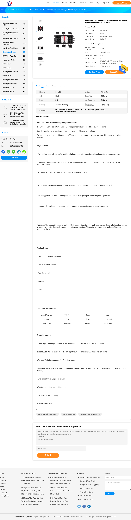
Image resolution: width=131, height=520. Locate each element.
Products (3, 480)
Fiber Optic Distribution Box (14, 33)
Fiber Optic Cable (14, 91)
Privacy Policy (4, 496)
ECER (114, 517)
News (2, 487)
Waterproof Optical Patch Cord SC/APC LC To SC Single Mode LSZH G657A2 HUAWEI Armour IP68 (32, 491)
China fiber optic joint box (23, 517)
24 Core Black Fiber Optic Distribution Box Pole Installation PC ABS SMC (61, 491)
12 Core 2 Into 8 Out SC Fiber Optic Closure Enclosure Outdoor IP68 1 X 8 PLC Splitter (18, 107)
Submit (48, 455)
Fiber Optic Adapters (14, 84)
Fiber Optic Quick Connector (14, 43)
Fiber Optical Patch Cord (14, 29)
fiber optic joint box (69, 414)
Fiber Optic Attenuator (14, 80)
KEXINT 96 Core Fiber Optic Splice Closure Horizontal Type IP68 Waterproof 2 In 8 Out (17, 115)
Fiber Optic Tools (14, 87)
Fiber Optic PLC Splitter (14, 38)
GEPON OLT (14, 64)
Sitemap (3, 490)
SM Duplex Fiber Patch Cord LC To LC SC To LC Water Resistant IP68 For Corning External (32, 501)
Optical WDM (14, 76)
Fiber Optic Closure (14, 52)
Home (2, 477)
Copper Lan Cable (14, 60)
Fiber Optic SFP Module (14, 72)
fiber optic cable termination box (90, 414)
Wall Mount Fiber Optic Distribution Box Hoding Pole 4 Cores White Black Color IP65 (60, 481)
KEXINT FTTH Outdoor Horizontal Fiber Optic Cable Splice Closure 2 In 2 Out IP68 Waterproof (18, 122)
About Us (3, 484)
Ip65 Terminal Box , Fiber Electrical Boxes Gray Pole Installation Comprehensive (59, 501)
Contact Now (14, 157)
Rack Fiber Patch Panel (14, 48)
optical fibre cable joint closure (47, 414)
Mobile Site (4, 493)
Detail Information (42, 86)
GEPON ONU (14, 68)
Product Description (58, 86)
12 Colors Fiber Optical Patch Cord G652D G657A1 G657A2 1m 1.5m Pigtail (32, 481)
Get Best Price (94, 72)
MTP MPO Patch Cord (14, 56)
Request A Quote (121, 3)
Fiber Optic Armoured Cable (14, 24)
